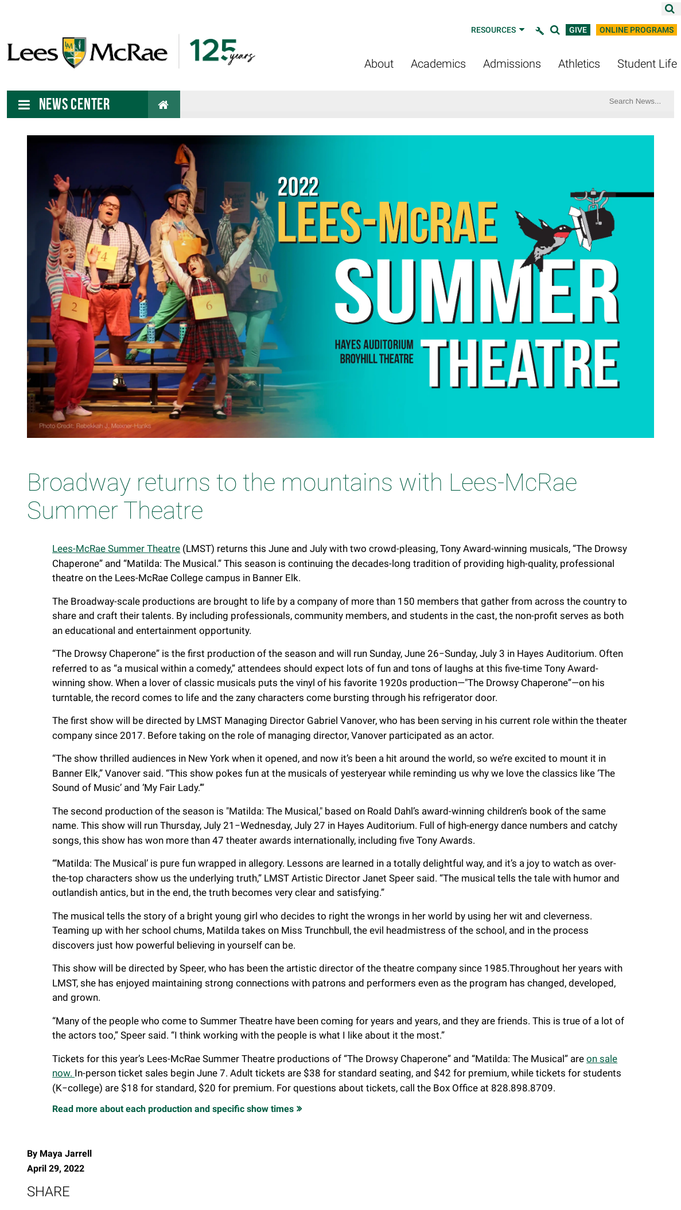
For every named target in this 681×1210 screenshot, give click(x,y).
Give (578, 29)
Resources (499, 29)
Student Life (647, 64)
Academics (438, 64)
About (379, 64)
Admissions (512, 64)
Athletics (579, 64)
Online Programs (637, 29)
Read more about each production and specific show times (173, 1108)
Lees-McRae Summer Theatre (116, 548)
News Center (74, 104)
